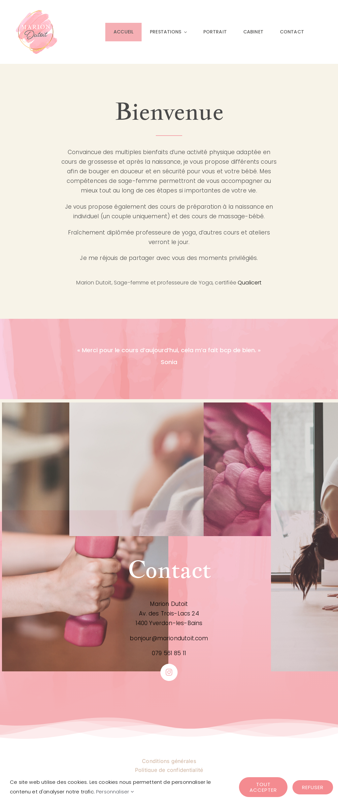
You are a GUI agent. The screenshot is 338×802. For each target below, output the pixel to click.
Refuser (312, 787)
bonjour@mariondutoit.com (169, 638)
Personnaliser (115, 791)
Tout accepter (263, 787)
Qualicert (249, 282)
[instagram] (169, 672)
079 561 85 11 (169, 653)
